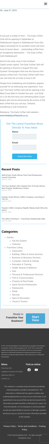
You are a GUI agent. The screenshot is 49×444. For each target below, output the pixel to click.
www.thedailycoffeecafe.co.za (14, 115)
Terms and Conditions (27, 426)
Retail (14, 291)
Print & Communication (22, 278)
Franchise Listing (15, 247)
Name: (15, 132)
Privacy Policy (10, 426)
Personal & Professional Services (27, 274)
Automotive (17, 251)
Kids (14, 271)
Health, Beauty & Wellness (24, 268)
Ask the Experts (19, 241)
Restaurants (17, 288)
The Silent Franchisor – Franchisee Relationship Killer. (24, 219)
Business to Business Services (26, 258)
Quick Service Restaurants (24, 285)
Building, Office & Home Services (27, 254)
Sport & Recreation (21, 298)
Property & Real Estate (22, 281)
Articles (10, 237)
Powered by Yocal (24, 438)
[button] (45, 4)
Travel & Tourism (20, 301)
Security (16, 295)
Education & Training (21, 264)
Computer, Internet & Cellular (25, 261)
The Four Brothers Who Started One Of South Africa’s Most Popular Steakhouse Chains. (23, 187)
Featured (16, 244)
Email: (15, 143)
